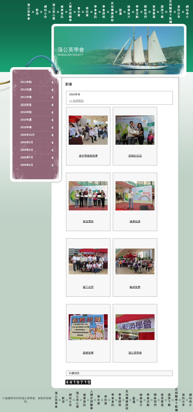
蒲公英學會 (28, 11)
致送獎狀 (88, 221)
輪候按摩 (135, 287)
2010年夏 (26, 119)
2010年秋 (26, 112)
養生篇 (78, 12)
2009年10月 (27, 134)
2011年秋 (26, 82)
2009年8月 (26, 149)
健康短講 (135, 221)
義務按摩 (88, 352)
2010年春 (26, 127)
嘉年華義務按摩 (88, 155)
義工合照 (88, 287)
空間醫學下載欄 (170, 11)
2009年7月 (26, 157)
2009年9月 (26, 142)
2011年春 (26, 97)
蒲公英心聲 (53, 11)
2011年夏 (26, 89)
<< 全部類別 (76, 100)
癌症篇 (87, 12)
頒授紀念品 (135, 155)
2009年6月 (26, 164)
